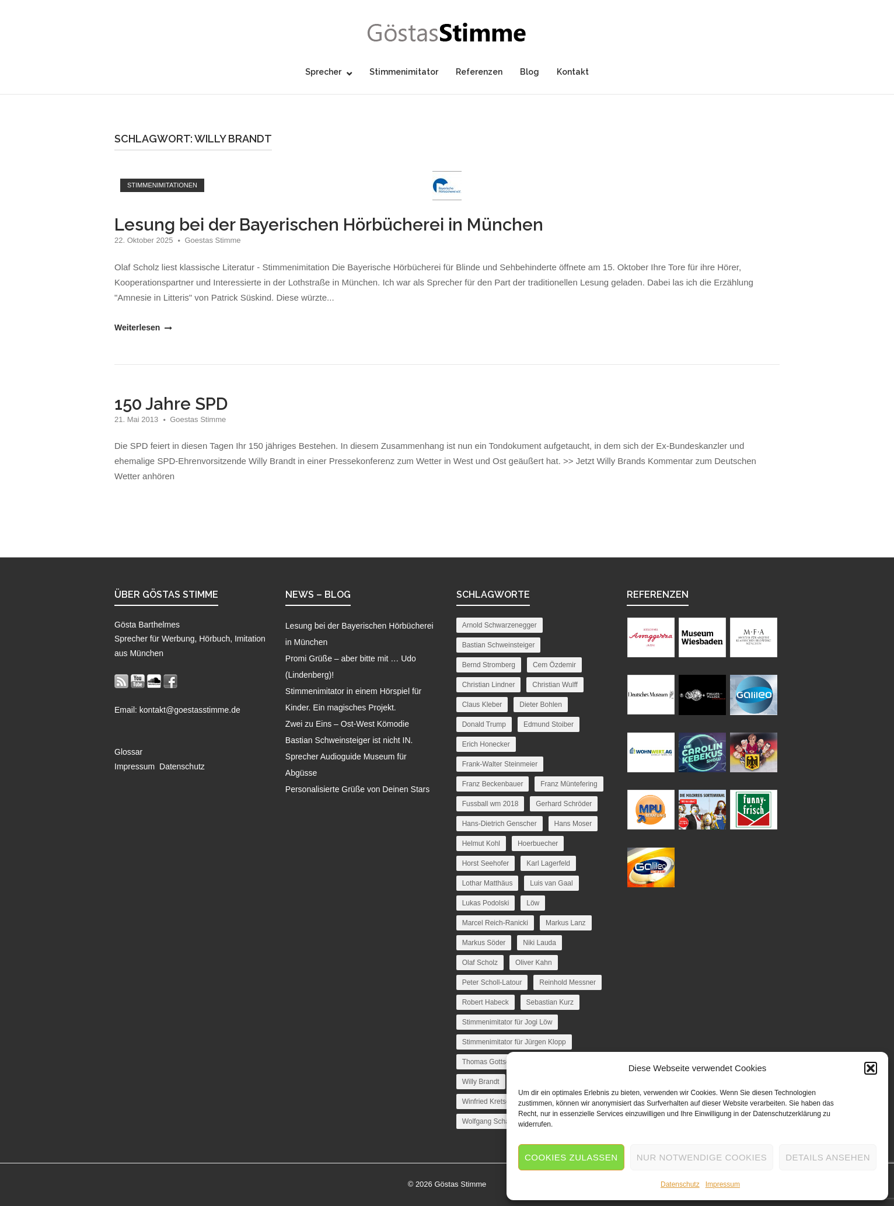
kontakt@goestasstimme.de (189, 709)
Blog (529, 71)
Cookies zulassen (571, 1157)
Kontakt (573, 71)
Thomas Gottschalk (492, 1062)
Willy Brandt (481, 1082)
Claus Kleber (482, 704)
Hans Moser (573, 824)
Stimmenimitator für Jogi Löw (507, 1022)
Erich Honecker (486, 744)
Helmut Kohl (481, 843)
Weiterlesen (142, 327)
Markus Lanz (566, 923)
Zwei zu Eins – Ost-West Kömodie (347, 724)
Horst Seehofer (485, 863)
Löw (532, 903)
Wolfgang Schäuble (492, 1121)
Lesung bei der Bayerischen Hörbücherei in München (328, 225)
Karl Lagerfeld (548, 863)
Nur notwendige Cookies (702, 1157)
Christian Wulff (555, 685)
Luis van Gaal (551, 883)
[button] (870, 1068)
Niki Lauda (539, 943)
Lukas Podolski (485, 903)
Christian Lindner (488, 685)
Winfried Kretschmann (496, 1101)
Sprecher (323, 71)
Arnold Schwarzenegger (499, 625)
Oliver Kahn (533, 962)
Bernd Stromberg (488, 665)
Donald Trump (484, 724)
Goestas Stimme (212, 240)
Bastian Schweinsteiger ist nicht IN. (349, 740)
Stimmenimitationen (162, 185)
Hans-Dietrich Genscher (499, 824)
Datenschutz (680, 1184)
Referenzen (479, 71)
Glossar (128, 752)
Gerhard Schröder (564, 804)
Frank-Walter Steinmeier (500, 764)
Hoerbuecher (538, 843)
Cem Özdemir (554, 665)
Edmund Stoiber (548, 724)
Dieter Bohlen (540, 704)
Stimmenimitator (403, 71)
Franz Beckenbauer (492, 784)
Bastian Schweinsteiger (498, 645)
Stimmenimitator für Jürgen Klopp (514, 1042)
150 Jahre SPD (171, 404)
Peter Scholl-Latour (492, 982)
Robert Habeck (485, 1002)
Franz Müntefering (568, 784)
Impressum (723, 1184)
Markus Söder (484, 943)
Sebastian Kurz (550, 1002)
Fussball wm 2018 (490, 804)
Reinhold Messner (567, 982)
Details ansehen (827, 1157)
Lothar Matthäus (487, 883)
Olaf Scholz (480, 962)
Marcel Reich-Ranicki (495, 923)
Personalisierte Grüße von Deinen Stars (357, 789)
